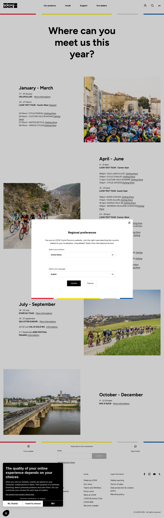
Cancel (90, 283)
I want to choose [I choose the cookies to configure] (33, 503)
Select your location (56, 249)
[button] (6, 513)
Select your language (57, 269)
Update (74, 283)
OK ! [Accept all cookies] (53, 503)
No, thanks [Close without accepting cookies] (13, 503)
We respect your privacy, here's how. (20, 494)
